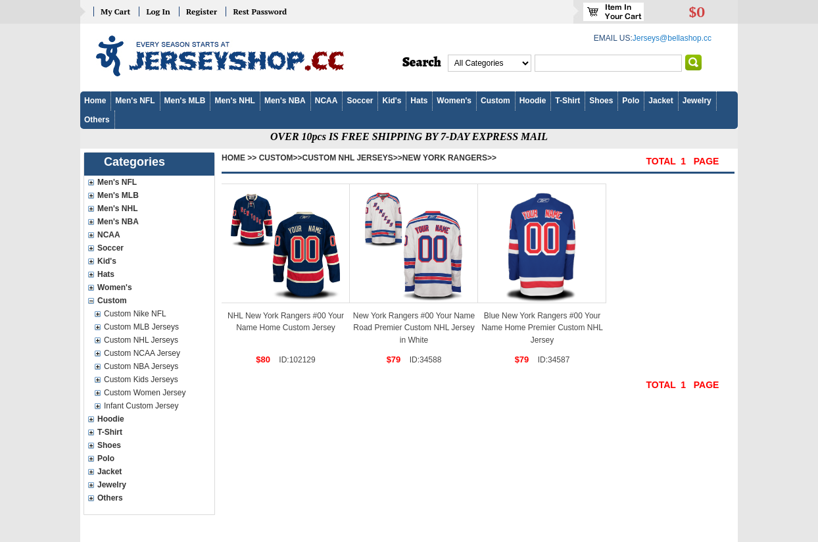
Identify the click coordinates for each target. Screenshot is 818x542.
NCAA (326, 100)
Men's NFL (135, 100)
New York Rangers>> (449, 157)
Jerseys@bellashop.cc (672, 38)
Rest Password (260, 11)
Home (95, 100)
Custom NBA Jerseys (141, 366)
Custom (495, 100)
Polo (630, 100)
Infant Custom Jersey (141, 405)
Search (421, 62)
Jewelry (697, 100)
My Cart (115, 11)
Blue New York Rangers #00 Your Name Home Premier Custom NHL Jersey (542, 328)
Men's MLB (185, 100)
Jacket (660, 100)
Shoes (601, 100)
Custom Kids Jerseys (141, 379)
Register (201, 11)
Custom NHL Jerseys (141, 340)
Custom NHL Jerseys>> (352, 157)
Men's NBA (285, 100)
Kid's (391, 100)
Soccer (360, 100)
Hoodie (532, 100)
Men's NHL (234, 100)
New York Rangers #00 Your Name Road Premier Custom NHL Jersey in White (414, 328)
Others (97, 119)
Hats (418, 100)
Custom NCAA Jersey (142, 353)
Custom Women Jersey (144, 392)
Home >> (239, 157)
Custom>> (280, 157)
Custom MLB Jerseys (141, 327)
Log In (158, 11)
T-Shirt (567, 100)
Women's (454, 100)
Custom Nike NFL (135, 313)
